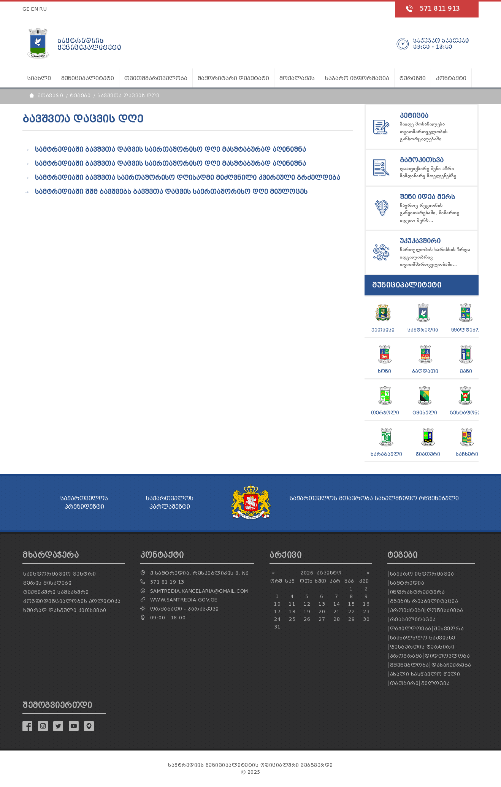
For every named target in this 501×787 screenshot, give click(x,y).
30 (366, 619)
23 (366, 611)
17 (277, 611)
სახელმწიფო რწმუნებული (417, 498)
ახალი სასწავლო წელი (425, 674)
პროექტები (407, 610)
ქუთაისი (383, 330)
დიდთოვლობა (447, 656)
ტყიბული (424, 413)
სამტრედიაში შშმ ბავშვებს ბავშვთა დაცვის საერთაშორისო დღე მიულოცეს (171, 191)
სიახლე (39, 78)
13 (322, 604)
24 (277, 619)
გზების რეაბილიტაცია (424, 601)
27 (322, 619)
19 (307, 611)
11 (292, 604)
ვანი (466, 371)
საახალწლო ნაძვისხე (422, 638)
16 (366, 604)
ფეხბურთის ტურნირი (422, 647)
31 (277, 627)
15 (351, 604)
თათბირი (404, 683)
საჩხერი (467, 454)
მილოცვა (435, 683)
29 (351, 619)
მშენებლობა (409, 665)
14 (336, 604)
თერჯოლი (385, 413)
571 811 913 (440, 8)
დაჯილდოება (410, 628)
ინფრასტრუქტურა (417, 592)
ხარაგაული (386, 454)
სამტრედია (422, 330)
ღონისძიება (445, 610)
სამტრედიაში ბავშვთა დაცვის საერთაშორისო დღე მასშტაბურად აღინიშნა (170, 149)
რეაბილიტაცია (413, 619)
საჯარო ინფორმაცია (422, 574)
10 (277, 604)
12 (307, 604)
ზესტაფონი (465, 413)
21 (336, 611)
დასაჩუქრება (451, 665)
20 (322, 611)
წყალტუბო (465, 330)
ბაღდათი (425, 371)
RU (43, 9)
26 (307, 619)
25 (292, 619)
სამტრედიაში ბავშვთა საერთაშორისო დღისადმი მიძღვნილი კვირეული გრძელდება (187, 177)
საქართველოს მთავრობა (331, 498)
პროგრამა (406, 656)
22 (351, 611)
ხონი (384, 371)
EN (34, 9)
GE (26, 9)
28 (336, 619)
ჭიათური (428, 454)
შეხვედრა (449, 628)
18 (292, 611)
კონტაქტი (451, 78)
